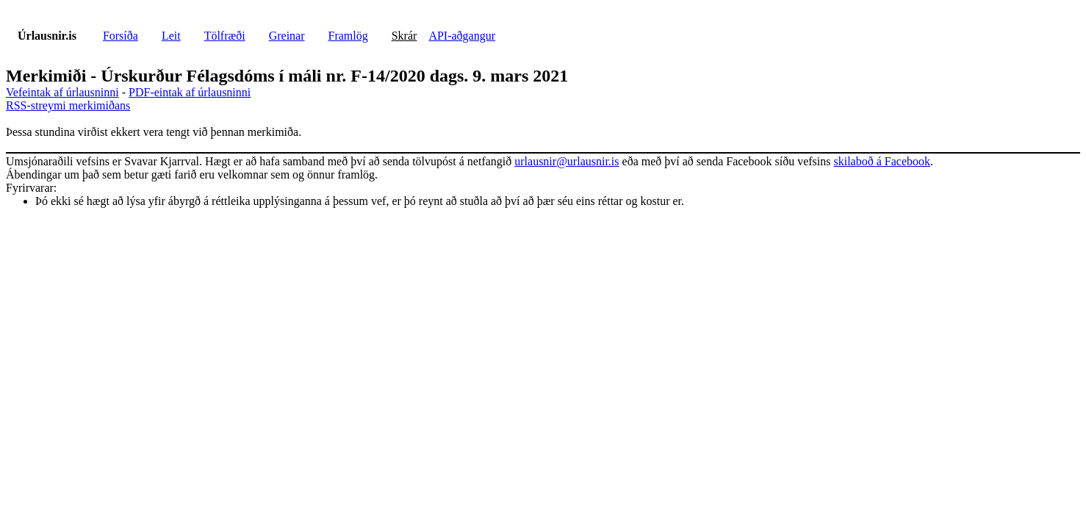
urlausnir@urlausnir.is (566, 161)
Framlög (348, 35)
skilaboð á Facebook (881, 161)
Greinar (287, 35)
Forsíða (120, 35)
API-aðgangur (461, 35)
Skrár (404, 35)
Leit (171, 35)
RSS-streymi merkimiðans (68, 105)
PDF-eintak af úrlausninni (190, 92)
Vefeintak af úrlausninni (62, 92)
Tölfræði (224, 35)
